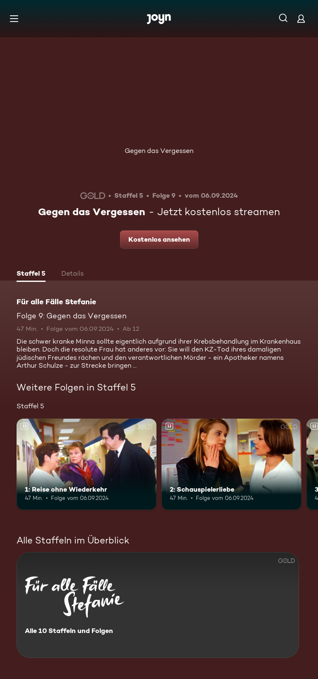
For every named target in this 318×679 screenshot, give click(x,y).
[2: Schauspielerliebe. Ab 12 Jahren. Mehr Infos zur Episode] (231, 464)
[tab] (31, 274)
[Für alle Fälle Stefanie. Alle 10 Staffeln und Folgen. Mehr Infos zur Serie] (158, 605)
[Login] (301, 18)
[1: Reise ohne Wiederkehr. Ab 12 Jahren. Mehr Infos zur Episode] (87, 464)
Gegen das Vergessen (159, 151)
